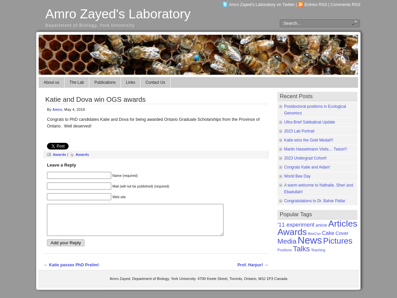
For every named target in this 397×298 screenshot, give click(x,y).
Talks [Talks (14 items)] (301, 249)
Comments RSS (346, 4)
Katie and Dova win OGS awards (95, 99)
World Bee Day (297, 176)
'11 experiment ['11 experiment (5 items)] (295, 225)
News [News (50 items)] (309, 240)
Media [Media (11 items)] (286, 241)
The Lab (77, 82)
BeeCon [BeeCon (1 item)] (314, 234)
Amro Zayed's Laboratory (118, 14)
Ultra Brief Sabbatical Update (309, 122)
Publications (105, 82)
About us (51, 82)
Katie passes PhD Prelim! (74, 271)
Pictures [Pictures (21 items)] (337, 240)
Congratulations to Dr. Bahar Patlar (314, 201)
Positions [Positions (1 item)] (284, 250)
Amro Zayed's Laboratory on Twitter (262, 4)
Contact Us (155, 82)
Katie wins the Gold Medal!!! (308, 140)
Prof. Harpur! (250, 271)
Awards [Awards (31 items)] (292, 232)
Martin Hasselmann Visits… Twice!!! (315, 149)
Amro (57, 109)
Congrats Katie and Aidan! (307, 167)
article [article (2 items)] (321, 225)
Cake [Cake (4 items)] (328, 233)
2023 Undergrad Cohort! (305, 158)
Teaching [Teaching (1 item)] (318, 250)
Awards (59, 155)
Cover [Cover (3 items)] (341, 233)
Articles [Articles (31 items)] (342, 224)
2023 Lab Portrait (299, 131)
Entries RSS (315, 4)
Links (130, 82)
